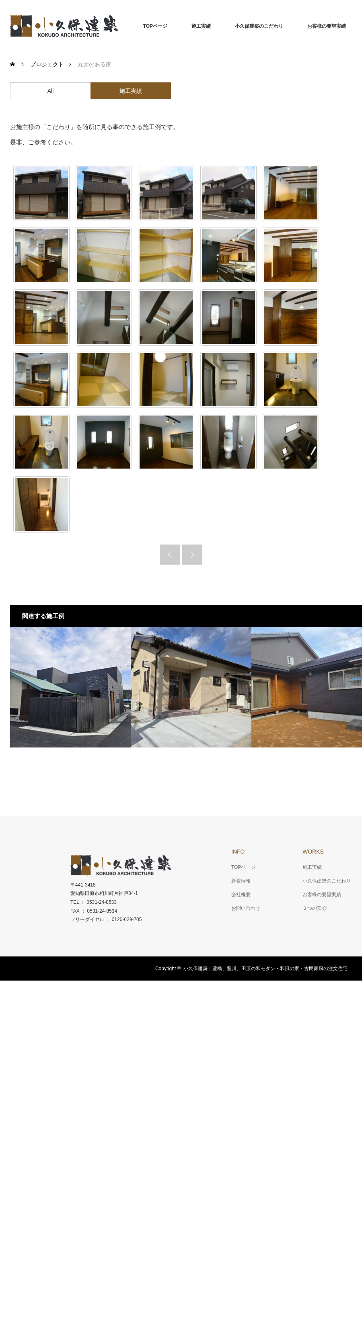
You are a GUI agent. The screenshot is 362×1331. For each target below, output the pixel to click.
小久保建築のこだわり (259, 26)
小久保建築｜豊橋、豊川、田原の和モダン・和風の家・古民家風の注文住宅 (265, 968)
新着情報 (241, 881)
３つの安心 (314, 908)
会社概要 (241, 894)
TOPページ (155, 26)
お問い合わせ (245, 908)
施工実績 (201, 26)
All (50, 91)
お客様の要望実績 (326, 26)
